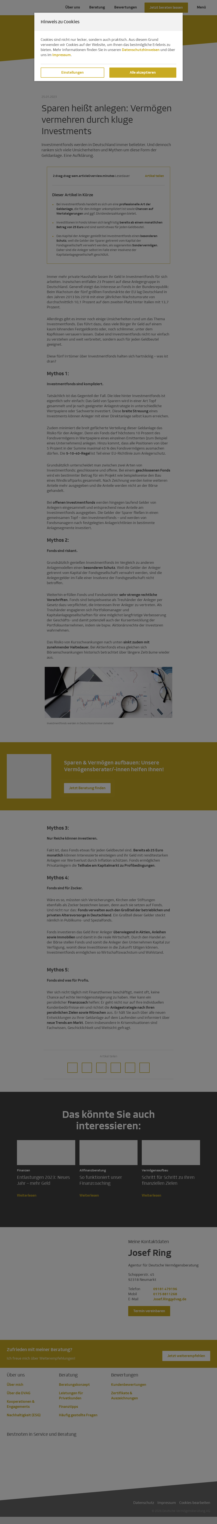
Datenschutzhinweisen (141, 49)
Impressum (61, 54)
